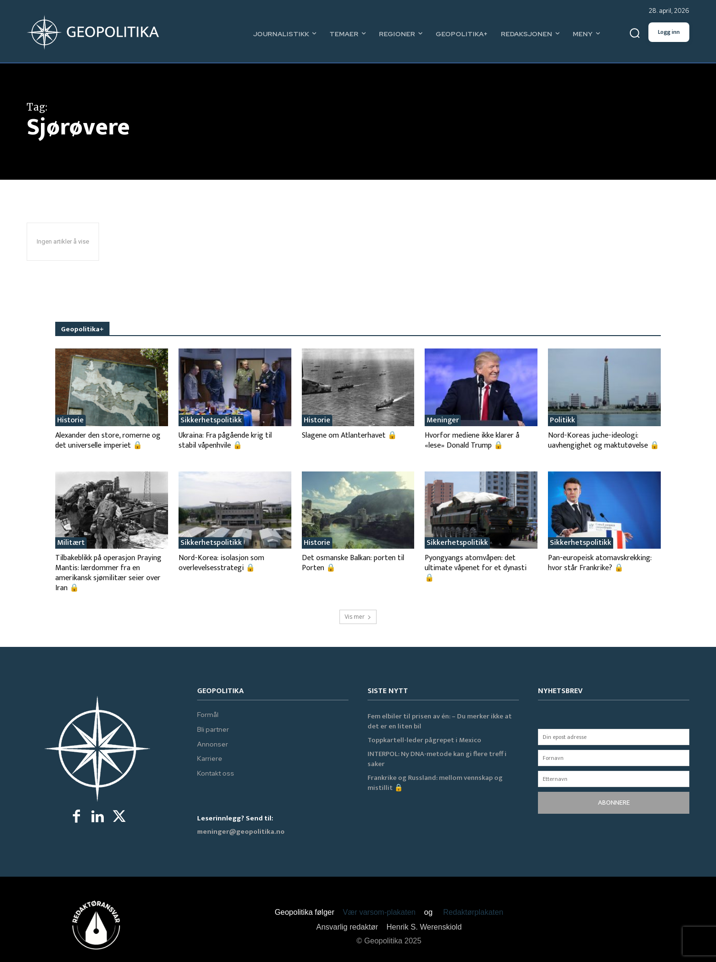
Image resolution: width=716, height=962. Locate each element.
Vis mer (358, 617)
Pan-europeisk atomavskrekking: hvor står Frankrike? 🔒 (600, 563)
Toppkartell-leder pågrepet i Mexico (424, 740)
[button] (634, 33)
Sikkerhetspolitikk (211, 420)
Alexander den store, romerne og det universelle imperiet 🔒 (107, 440)
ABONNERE (614, 802)
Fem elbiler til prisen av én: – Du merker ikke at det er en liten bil (440, 721)
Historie (70, 420)
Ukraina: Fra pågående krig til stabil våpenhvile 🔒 (225, 440)
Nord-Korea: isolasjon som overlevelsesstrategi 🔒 (221, 563)
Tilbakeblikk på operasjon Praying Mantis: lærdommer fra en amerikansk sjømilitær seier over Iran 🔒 (108, 573)
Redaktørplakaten (473, 912)
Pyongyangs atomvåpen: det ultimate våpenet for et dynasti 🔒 (476, 568)
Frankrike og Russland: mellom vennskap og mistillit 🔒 (435, 783)
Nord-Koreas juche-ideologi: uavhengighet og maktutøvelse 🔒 (603, 440)
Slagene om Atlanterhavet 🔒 (349, 435)
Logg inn (669, 32)
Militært (71, 543)
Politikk (562, 420)
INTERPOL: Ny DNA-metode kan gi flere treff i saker (437, 759)
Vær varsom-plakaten (379, 912)
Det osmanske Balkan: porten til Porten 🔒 (353, 563)
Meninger (443, 420)
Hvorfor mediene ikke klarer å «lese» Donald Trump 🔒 (472, 440)
